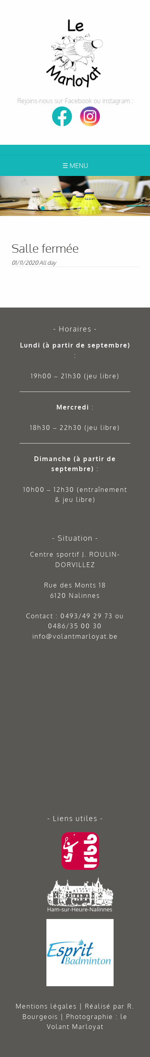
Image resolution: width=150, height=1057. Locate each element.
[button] (142, 183)
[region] (75, 196)
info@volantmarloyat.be (75, 636)
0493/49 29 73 (86, 616)
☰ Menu (75, 166)
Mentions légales (46, 1006)
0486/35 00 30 (75, 626)
